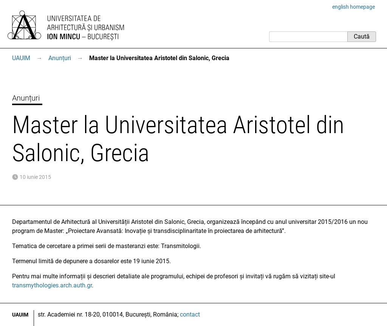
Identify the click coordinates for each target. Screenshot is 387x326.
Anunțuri (59, 58)
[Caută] (308, 36)
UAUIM (21, 58)
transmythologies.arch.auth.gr (52, 285)
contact (190, 314)
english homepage (353, 7)
